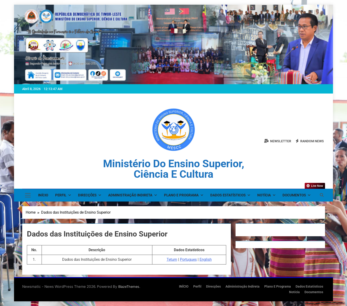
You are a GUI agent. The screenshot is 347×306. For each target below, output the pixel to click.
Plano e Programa (181, 195)
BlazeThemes (128, 287)
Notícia (264, 195)
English (206, 259)
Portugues (188, 259)
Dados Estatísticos (228, 195)
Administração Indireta (130, 195)
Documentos (294, 195)
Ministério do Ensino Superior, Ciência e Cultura (173, 168)
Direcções (87, 195)
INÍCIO (43, 195)
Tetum (172, 259)
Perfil (60, 195)
